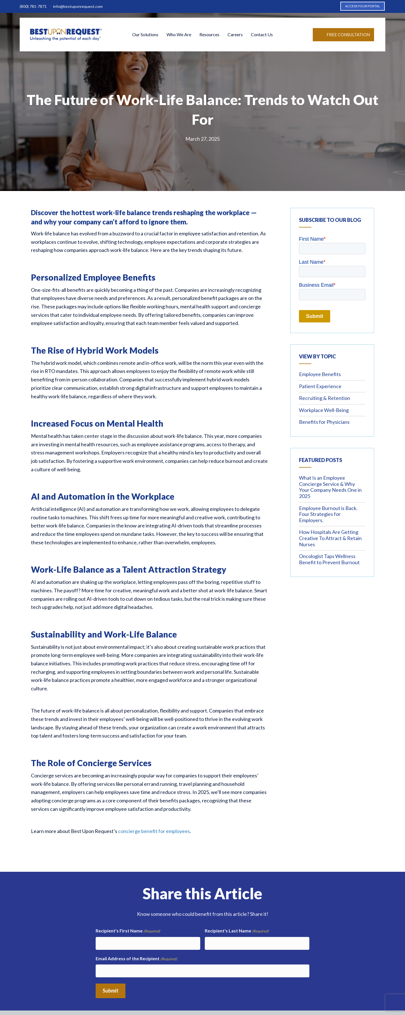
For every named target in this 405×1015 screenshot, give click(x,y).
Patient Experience (320, 386)
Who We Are (178, 35)
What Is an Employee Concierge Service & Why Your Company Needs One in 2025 (330, 487)
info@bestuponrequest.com (78, 6)
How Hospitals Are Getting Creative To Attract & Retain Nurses (330, 538)
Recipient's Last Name (237, 931)
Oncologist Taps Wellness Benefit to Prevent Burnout (329, 559)
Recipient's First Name (128, 931)
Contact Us (262, 35)
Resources (209, 35)
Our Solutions (145, 35)
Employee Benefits (320, 374)
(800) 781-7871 (33, 6)
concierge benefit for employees (154, 831)
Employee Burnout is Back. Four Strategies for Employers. (328, 514)
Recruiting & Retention (324, 398)
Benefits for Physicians (324, 422)
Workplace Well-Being (324, 410)
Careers (235, 35)
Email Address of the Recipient (136, 957)
